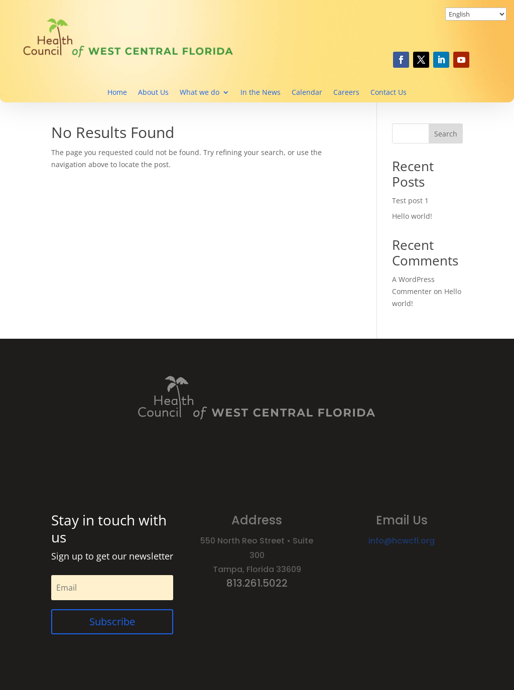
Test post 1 (410, 200)
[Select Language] (475, 14)
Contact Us (388, 93)
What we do (199, 93)
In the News (260, 93)
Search (445, 134)
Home (117, 93)
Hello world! (412, 216)
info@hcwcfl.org (401, 540)
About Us (153, 93)
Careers (346, 93)
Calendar (307, 93)
